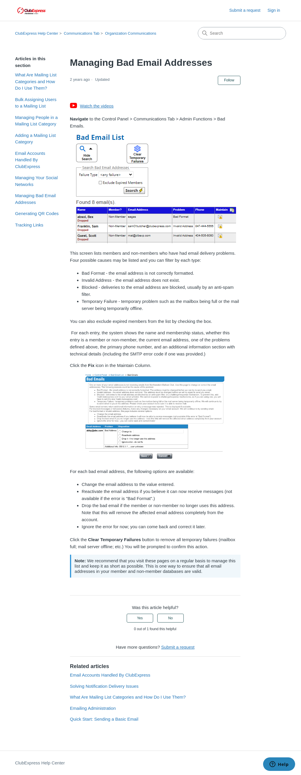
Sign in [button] (273, 10)
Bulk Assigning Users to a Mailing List (35, 103)
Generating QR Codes (36, 213)
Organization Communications (130, 33)
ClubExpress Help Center (36, 33)
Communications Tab (81, 33)
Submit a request (244, 10)
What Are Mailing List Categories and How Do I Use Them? (35, 81)
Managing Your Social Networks (36, 181)
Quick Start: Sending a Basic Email (104, 719)
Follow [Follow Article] (229, 80)
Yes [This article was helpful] (140, 618)
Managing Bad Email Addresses (35, 199)
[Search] (242, 33)
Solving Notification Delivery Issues (104, 686)
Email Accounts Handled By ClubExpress (30, 160)
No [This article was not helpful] (170, 618)
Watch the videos (97, 105)
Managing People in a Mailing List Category (36, 121)
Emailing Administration (93, 708)
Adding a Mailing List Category (35, 139)
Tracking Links (29, 224)
